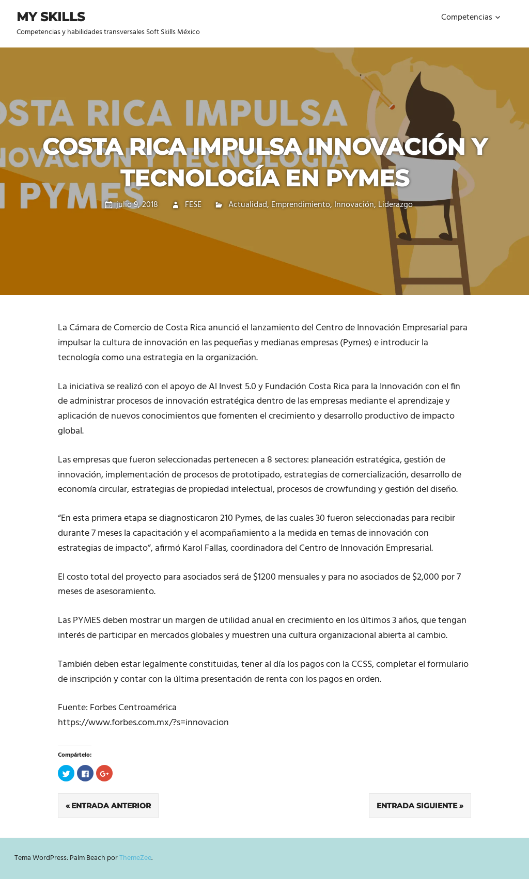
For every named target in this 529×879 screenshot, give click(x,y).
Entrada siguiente (417, 805)
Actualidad (247, 205)
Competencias (466, 17)
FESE (193, 205)
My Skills (51, 16)
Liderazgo (395, 205)
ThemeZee (135, 858)
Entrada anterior (111, 805)
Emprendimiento (300, 205)
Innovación (354, 205)
